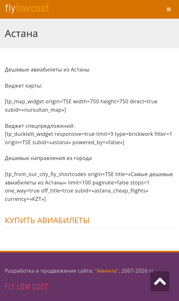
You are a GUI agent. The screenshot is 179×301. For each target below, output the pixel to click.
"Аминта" (107, 270)
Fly (27, 8)
